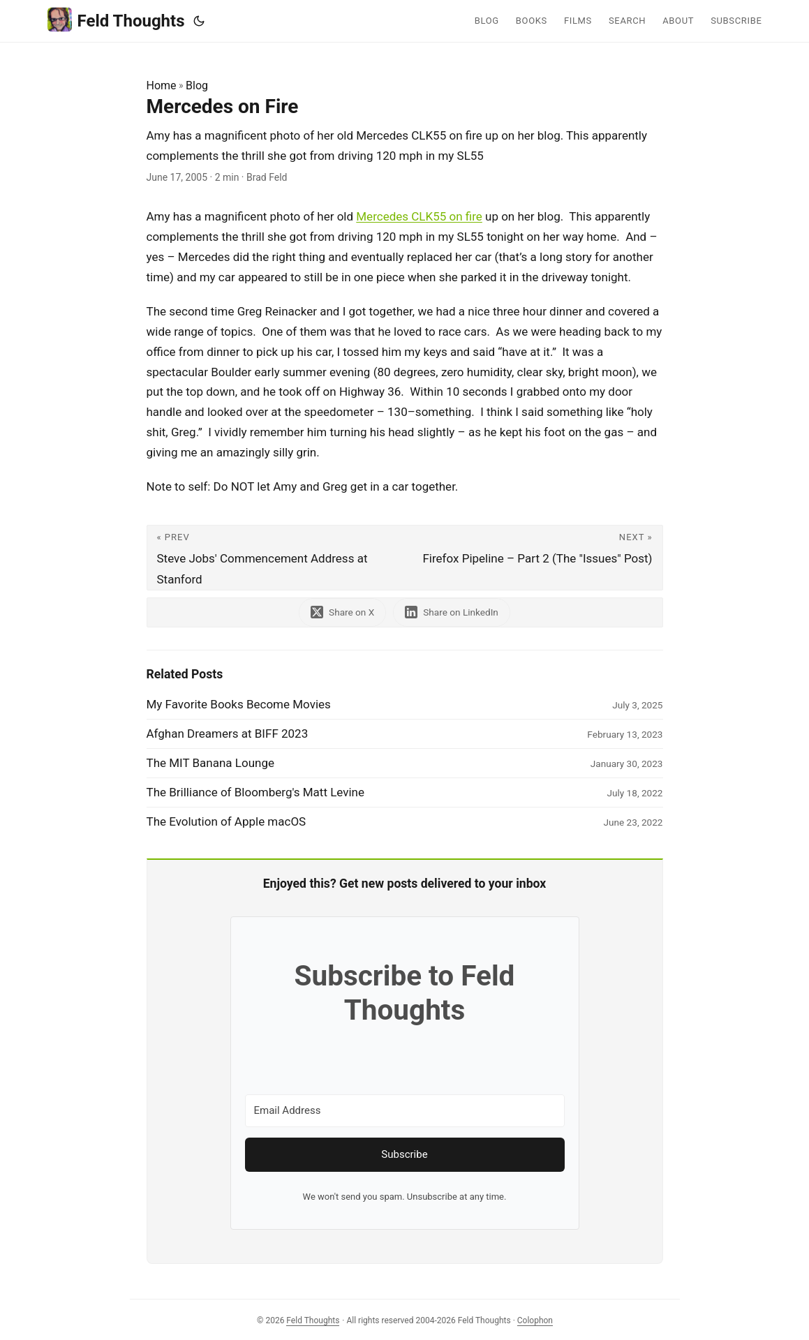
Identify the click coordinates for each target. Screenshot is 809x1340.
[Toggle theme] (199, 21)
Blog (197, 85)
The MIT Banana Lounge (211, 763)
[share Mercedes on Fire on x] (342, 612)
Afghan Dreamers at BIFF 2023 (228, 733)
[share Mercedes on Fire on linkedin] (451, 612)
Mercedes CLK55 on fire (419, 216)
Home (162, 85)
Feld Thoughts (116, 20)
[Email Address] (405, 1110)
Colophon (535, 1320)
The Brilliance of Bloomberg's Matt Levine (256, 792)
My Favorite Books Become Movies (239, 704)
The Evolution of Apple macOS (226, 821)
